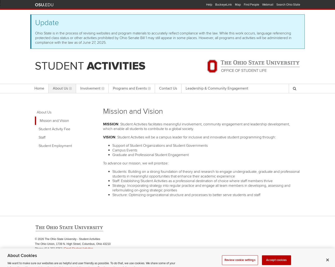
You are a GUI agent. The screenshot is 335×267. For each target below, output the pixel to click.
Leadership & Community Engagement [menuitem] (217, 88)
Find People (251, 5)
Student (90, 66)
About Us (44, 112)
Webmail (267, 5)
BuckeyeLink (223, 5)
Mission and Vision (54, 120)
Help (209, 5)
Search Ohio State (288, 5)
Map (238, 5)
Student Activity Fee (54, 129)
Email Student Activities (78, 248)
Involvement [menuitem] (92, 88)
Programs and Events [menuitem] (132, 88)
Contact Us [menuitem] (168, 88)
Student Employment (55, 146)
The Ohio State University (44, 5)
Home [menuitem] (39, 88)
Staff (42, 137)
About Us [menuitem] (62, 88)
